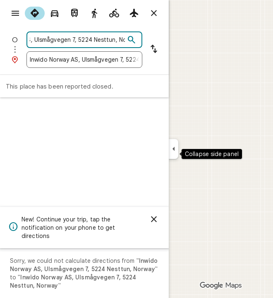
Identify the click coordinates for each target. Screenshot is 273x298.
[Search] (131, 40)
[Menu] (15, 13)
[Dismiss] (154, 219)
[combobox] (77, 39)
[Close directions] (154, 13)
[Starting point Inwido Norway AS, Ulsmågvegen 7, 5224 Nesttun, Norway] (77, 40)
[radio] (35, 13)
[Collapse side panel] (173, 149)
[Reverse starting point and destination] (153, 49)
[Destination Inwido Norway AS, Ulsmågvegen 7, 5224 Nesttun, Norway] (84, 60)
